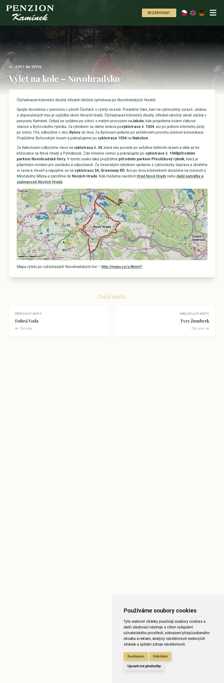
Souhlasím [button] (135, 656)
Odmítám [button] (160, 656)
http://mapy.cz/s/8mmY (121, 266)
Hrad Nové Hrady (151, 176)
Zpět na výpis (25, 67)
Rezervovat (153, 13)
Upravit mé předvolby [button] (144, 666)
